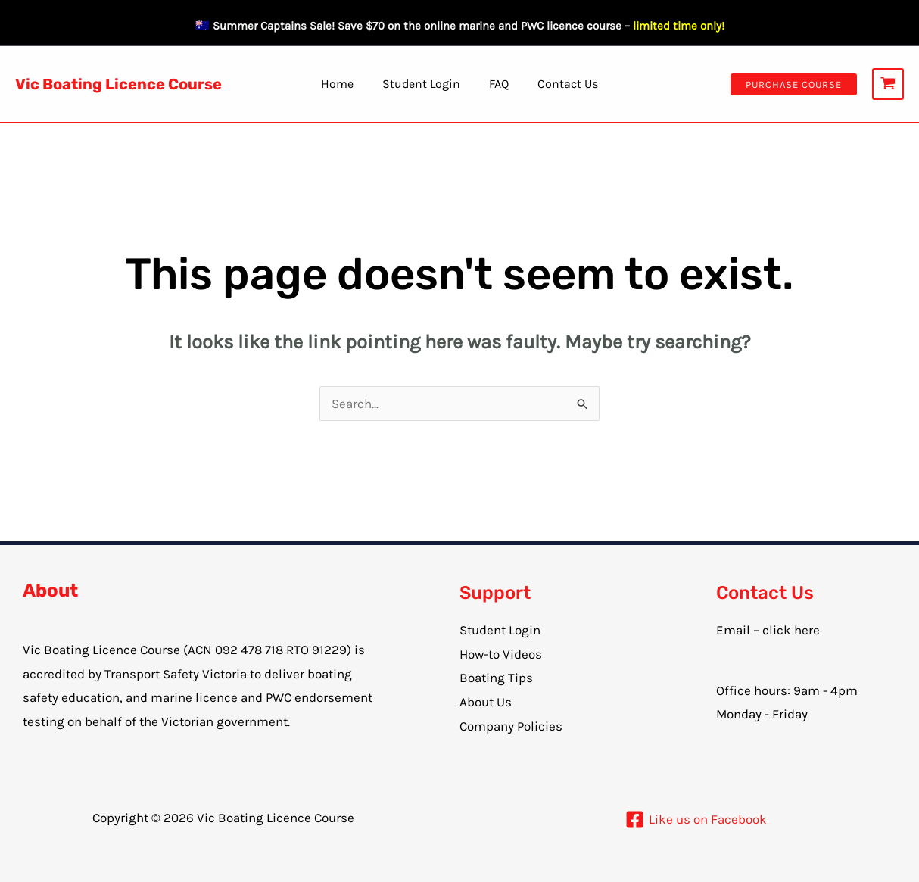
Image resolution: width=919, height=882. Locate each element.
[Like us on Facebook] (696, 819)
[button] (794, 84)
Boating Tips (496, 677)
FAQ (496, 83)
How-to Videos (501, 654)
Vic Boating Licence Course (118, 84)
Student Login (424, 83)
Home (344, 83)
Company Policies (511, 726)
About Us (486, 701)
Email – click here (768, 629)
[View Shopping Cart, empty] (888, 83)
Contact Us (561, 83)
